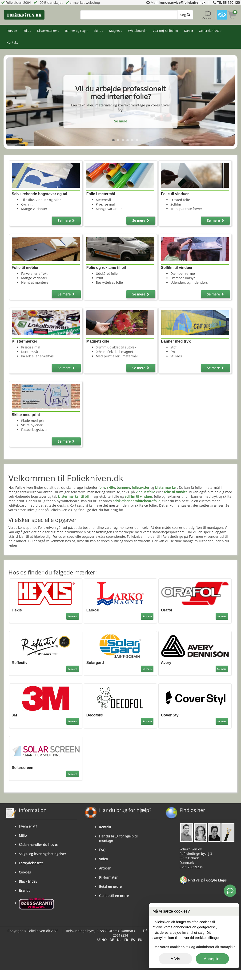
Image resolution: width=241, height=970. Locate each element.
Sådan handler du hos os (38, 844)
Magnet (115, 31)
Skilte (99, 31)
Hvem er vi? (28, 826)
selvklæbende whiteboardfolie (136, 501)
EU (140, 940)
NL (119, 940)
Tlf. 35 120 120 (228, 2)
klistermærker (166, 487)
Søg (185, 14)
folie (101, 487)
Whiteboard (137, 31)
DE (112, 940)
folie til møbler (175, 492)
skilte (111, 487)
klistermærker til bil (73, 496)
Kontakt (12, 42)
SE (98, 940)
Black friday (28, 881)
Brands (24, 890)
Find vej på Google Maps (203, 880)
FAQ (102, 850)
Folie (27, 31)
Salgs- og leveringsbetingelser (42, 854)
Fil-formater (108, 877)
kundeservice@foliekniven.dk (182, 2)
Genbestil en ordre (114, 895)
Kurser (188, 31)
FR (126, 940)
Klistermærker (48, 31)
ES (133, 940)
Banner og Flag (76, 31)
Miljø (23, 835)
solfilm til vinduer (138, 496)
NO (104, 940)
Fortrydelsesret (31, 863)
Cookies (25, 872)
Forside (12, 31)
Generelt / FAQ (210, 31)
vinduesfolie (145, 492)
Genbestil (207, 15)
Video (103, 859)
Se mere (120, 121)
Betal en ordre (110, 886)
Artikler (105, 868)
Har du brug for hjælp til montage (118, 838)
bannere (123, 487)
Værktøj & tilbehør (165, 31)
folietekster (140, 487)
